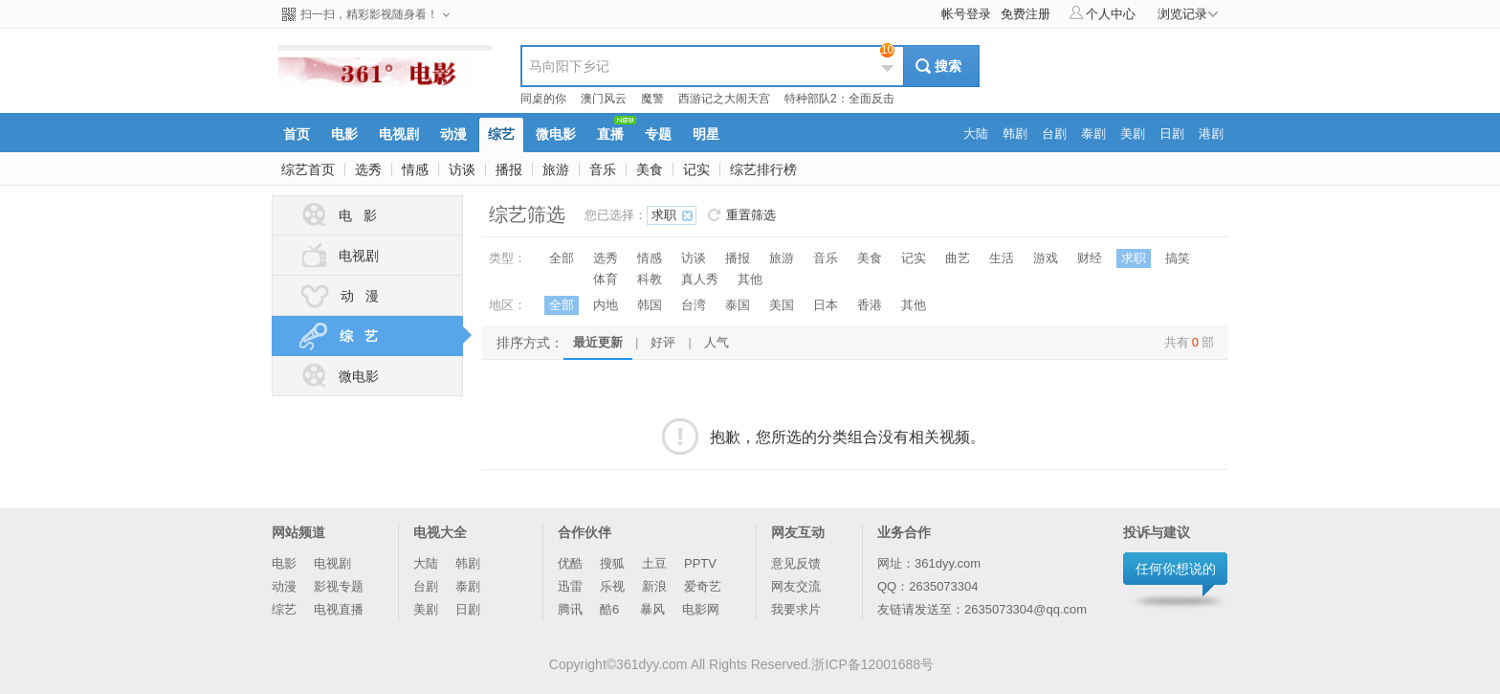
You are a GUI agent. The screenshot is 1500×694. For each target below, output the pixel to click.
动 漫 (338, 296)
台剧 (425, 586)
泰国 (737, 305)
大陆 (425, 563)
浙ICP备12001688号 (872, 664)
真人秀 (699, 279)
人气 (716, 342)
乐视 (612, 586)
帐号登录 (966, 14)
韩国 (649, 305)
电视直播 (339, 609)
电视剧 (338, 255)
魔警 (652, 98)
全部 (561, 258)
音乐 (602, 169)
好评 (663, 342)
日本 (825, 305)
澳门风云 (604, 98)
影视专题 (339, 586)
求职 (663, 215)
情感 (415, 169)
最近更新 (598, 342)
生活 (1001, 258)
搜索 (948, 66)
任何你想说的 (1176, 568)
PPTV (700, 563)
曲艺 (957, 258)
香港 (869, 305)
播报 (509, 169)
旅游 (555, 169)
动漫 (284, 586)
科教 (649, 279)
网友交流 (796, 586)
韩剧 (467, 563)
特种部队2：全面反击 (839, 98)
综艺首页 (308, 169)
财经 (1089, 258)
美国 (781, 305)
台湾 (693, 305)
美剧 (425, 609)
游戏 (1045, 258)
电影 (284, 563)
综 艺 (379, 336)
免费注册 (1025, 14)
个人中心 (1103, 13)
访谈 (462, 169)
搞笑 (1177, 258)
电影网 (700, 609)
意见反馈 (796, 563)
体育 (605, 279)
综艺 (284, 609)
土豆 (654, 563)
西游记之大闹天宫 (724, 98)
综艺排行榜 (763, 169)
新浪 (654, 586)
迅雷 (570, 586)
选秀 (368, 169)
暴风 (652, 609)
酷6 (611, 609)
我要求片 (796, 609)
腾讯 (570, 609)
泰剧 (467, 586)
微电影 (338, 376)
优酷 (570, 563)
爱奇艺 (702, 586)
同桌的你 (543, 98)
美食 (649, 169)
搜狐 (612, 563)
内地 (605, 305)
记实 (696, 169)
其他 (750, 279)
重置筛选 (751, 215)
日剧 (467, 609)
